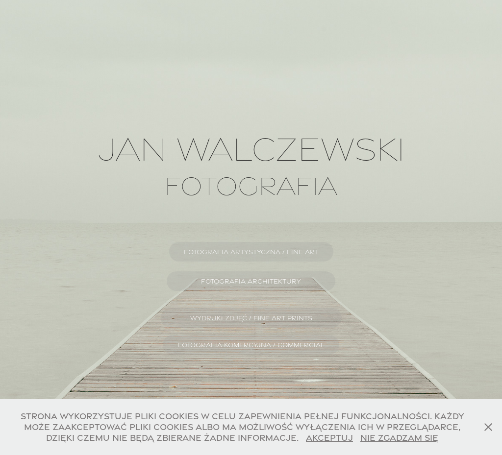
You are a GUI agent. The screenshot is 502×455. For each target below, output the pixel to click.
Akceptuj (329, 437)
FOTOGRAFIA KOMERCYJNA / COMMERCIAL (251, 345)
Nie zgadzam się (399, 437)
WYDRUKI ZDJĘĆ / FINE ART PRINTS (251, 318)
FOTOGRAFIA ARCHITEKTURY (251, 281)
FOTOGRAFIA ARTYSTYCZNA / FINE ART (251, 252)
